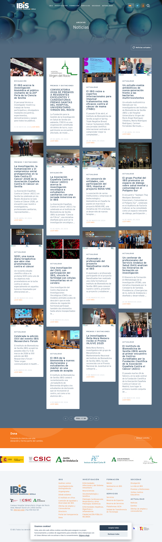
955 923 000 (19, 510)
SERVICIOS (85, 6)
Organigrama (63, 491)
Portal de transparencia (68, 514)
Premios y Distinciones (140, 489)
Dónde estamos (64, 495)
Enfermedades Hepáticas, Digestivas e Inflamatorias (93, 509)
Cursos (109, 489)
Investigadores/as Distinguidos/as (65, 487)
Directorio (62, 511)
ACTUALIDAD (107, 6)
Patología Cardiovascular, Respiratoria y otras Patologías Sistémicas (93, 501)
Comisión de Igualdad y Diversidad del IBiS (68, 502)
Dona (60, 517)
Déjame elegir (84, 535)
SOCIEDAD (96, 6)
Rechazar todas (113, 534)
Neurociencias (88, 491)
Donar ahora (143, 438)
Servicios (110, 497)
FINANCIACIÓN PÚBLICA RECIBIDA (92, 515)
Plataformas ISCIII (114, 506)
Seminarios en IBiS (114, 486)
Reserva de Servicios (115, 503)
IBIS (51, 6)
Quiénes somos (64, 483)
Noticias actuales (141, 47)
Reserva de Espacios (115, 500)
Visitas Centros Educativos (137, 493)
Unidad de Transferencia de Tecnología (117, 511)
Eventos (134, 506)
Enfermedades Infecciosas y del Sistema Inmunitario (93, 485)
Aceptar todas (113, 528)
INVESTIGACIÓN (61, 6)
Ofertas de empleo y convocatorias (139, 510)
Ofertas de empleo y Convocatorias (66, 507)
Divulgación (135, 483)
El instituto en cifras (66, 498)
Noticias (134, 503)
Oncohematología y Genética (90, 495)
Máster (109, 483)
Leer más (35, 127)
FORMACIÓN (74, 6)
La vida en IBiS (137, 486)
